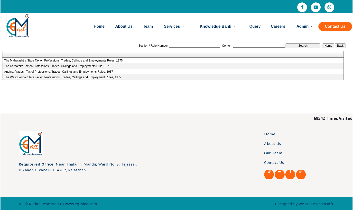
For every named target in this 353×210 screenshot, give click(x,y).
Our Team (273, 152)
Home (99, 26)
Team (148, 26)
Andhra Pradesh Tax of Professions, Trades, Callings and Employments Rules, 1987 (58, 71)
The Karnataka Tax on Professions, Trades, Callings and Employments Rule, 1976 (57, 66)
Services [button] (172, 26)
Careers (278, 26)
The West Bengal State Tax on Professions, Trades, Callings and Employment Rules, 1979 (62, 77)
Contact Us (335, 26)
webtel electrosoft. (316, 203)
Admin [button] (303, 26)
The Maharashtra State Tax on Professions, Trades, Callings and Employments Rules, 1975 (63, 60)
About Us (123, 26)
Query (254, 26)
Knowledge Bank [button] (216, 26)
